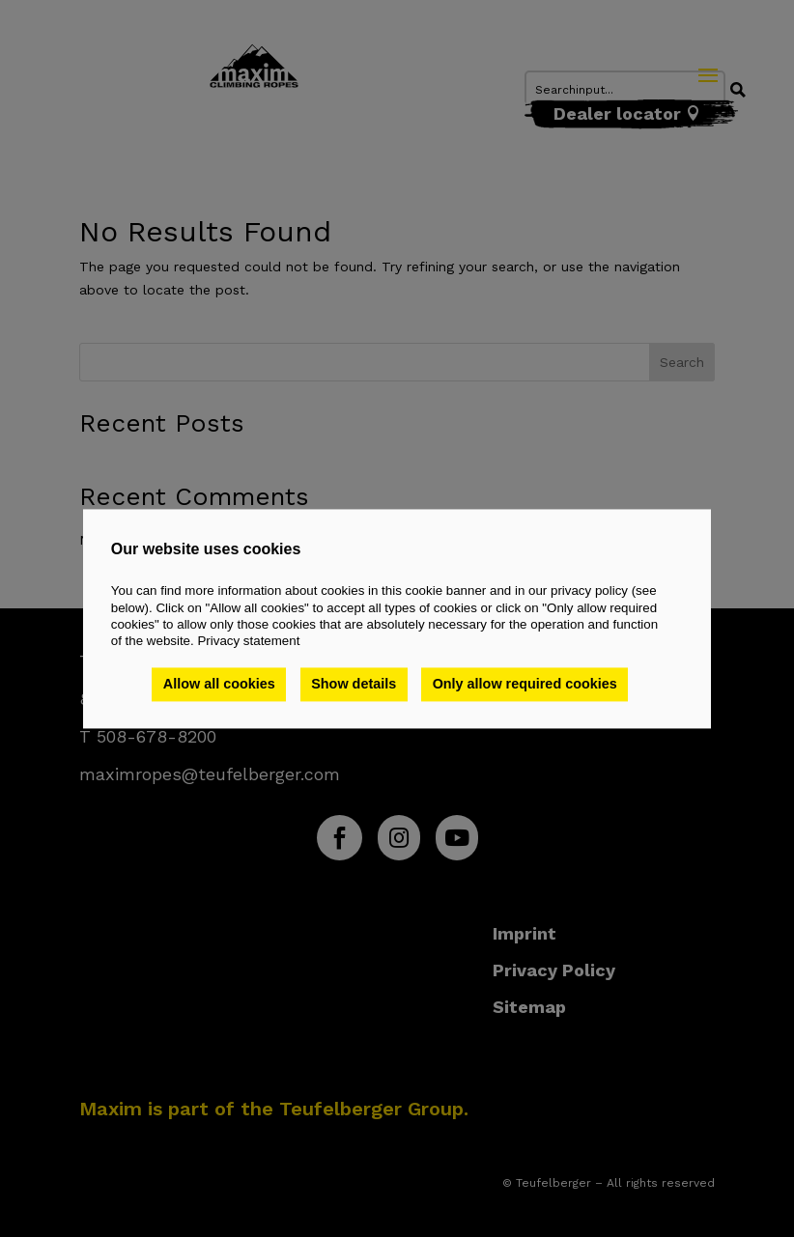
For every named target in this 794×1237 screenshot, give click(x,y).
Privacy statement (248, 641)
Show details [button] (353, 684)
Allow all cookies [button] (219, 684)
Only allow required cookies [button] (525, 684)
